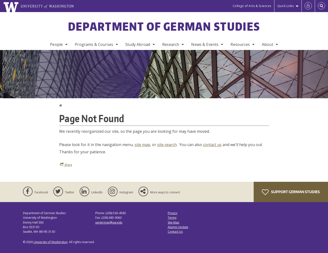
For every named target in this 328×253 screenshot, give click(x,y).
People (56, 44)
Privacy (172, 213)
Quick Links (285, 6)
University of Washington (51, 242)
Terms (172, 218)
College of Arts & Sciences (252, 6)
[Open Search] (321, 6)
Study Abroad (137, 44)
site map (142, 144)
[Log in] (308, 6)
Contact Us (175, 232)
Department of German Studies (164, 26)
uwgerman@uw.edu (108, 222)
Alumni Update (178, 227)
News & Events (204, 44)
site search (167, 144)
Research (170, 44)
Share (66, 164)
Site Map (173, 222)
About (267, 44)
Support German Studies (291, 192)
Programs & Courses (94, 44)
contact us (212, 144)
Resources (240, 44)
